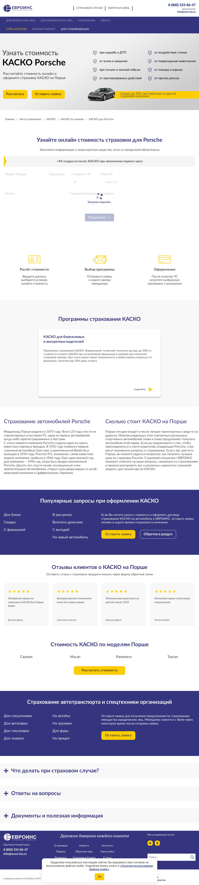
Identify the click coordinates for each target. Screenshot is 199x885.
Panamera (124, 653)
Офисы (105, 20)
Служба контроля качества (152, 877)
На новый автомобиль (70, 534)
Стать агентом (16, 29)
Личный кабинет (44, 29)
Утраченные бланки (84, 854)
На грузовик (62, 720)
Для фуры (60, 727)
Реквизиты (61, 854)
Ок (99, 876)
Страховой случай (89, 8)
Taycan (172, 653)
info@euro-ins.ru (186, 12)
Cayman (26, 653)
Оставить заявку (48, 94)
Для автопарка (15, 720)
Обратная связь (119, 8)
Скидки (10, 519)
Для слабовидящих (75, 29)
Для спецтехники (18, 712)
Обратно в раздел (158, 531)
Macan (75, 653)
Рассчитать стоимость (99, 667)
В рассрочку (62, 511)
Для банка (12, 511)
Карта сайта (107, 848)
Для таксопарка (16, 727)
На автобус (61, 712)
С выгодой (60, 526)
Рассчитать (15, 94)
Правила (61, 848)
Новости (84, 842)
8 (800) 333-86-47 (180, 6)
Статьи (107, 854)
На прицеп (61, 735)
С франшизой (14, 526)
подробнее (143, 386)
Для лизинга (14, 735)
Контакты (107, 842)
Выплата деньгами (67, 519)
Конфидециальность (148, 874)
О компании (60, 842)
